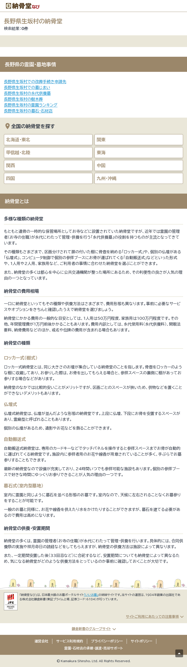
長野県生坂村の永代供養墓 (27, 93)
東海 (101, 152)
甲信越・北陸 (18, 152)
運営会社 (41, 641)
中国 (101, 165)
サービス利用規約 (69, 641)
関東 (101, 139)
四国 (10, 178)
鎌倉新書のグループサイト (91, 628)
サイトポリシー (141, 641)
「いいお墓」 (91, 594)
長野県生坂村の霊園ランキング (30, 105)
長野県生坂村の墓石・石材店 (28, 111)
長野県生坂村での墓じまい (27, 87)
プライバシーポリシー (107, 641)
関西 (10, 165)
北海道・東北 (18, 139)
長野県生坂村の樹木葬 (23, 99)
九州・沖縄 (106, 178)
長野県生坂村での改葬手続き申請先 (35, 82)
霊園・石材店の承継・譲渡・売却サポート (93, 648)
